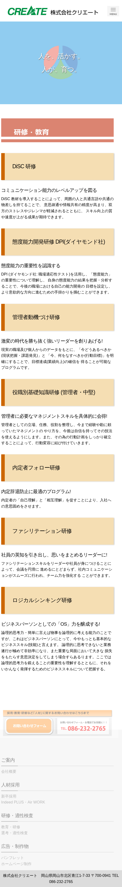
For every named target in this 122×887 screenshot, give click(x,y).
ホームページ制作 (16, 870)
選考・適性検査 (14, 840)
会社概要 (8, 778)
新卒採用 (8, 803)
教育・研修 (10, 834)
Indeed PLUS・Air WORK (23, 809)
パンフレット (12, 864)
